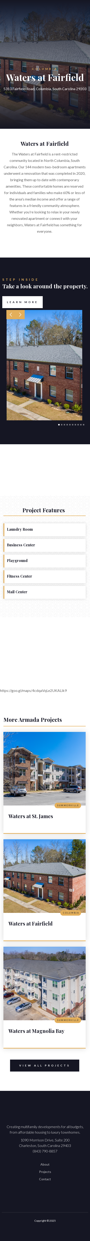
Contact (45, 1179)
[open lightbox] (44, 365)
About (45, 1164)
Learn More (22, 302)
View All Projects (40, 1066)
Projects (45, 1172)
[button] (11, 314)
